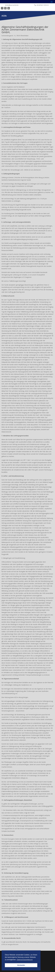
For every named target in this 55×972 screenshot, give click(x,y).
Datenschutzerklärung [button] (25, 959)
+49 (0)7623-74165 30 (42, 5)
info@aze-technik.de (12, 5)
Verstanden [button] (21, 965)
